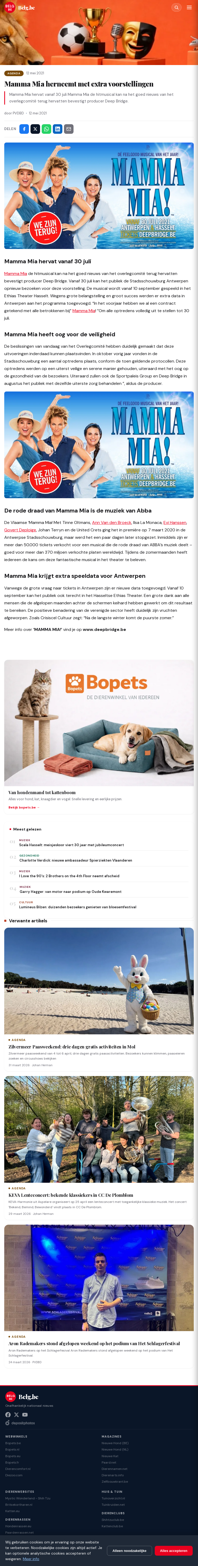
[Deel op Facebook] (24, 129)
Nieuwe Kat (110, 1456)
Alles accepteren (173, 1551)
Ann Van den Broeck (111, 522)
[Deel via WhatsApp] (46, 129)
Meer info (31, 1558)
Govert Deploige (20, 530)
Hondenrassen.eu (18, 1526)
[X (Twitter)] (16, 1414)
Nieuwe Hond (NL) (115, 1449)
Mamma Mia (15, 273)
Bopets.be (13, 1443)
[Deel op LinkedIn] (57, 129)
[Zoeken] (176, 7)
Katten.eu (12, 1511)
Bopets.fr (12, 1462)
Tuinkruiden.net (113, 1505)
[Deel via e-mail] (69, 129)
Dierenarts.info (113, 1475)
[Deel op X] (35, 129)
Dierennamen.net (114, 1469)
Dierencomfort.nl (18, 1469)
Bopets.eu (12, 1456)
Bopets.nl (12, 1449)
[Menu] (189, 7)
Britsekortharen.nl (18, 1505)
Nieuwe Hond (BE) (115, 1443)
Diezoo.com (14, 1475)
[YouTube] (25, 1414)
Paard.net (109, 1462)
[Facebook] (8, 1414)
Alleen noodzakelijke (130, 1551)
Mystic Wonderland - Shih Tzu (27, 1498)
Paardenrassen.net (19, 1532)
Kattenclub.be (112, 1526)
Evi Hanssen (174, 522)
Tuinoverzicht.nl (113, 1498)
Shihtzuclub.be (113, 1520)
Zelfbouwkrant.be (115, 1481)
